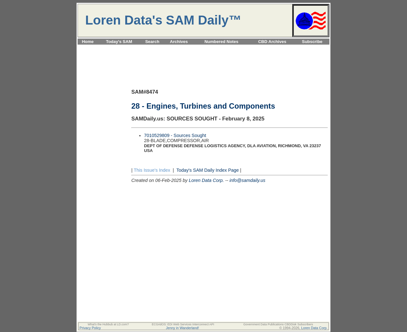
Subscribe (312, 41)
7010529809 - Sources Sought (175, 135)
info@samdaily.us (248, 180)
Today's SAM (119, 41)
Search (152, 41)
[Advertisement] (203, 48)
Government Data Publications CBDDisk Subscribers (278, 324)
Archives (179, 41)
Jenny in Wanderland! (182, 328)
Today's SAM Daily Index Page (207, 170)
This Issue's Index (152, 170)
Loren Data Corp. (206, 180)
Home (87, 41)
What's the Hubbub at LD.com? (108, 324)
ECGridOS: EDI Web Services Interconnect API (183, 324)
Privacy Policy (90, 328)
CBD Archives (272, 41)
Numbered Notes (221, 41)
